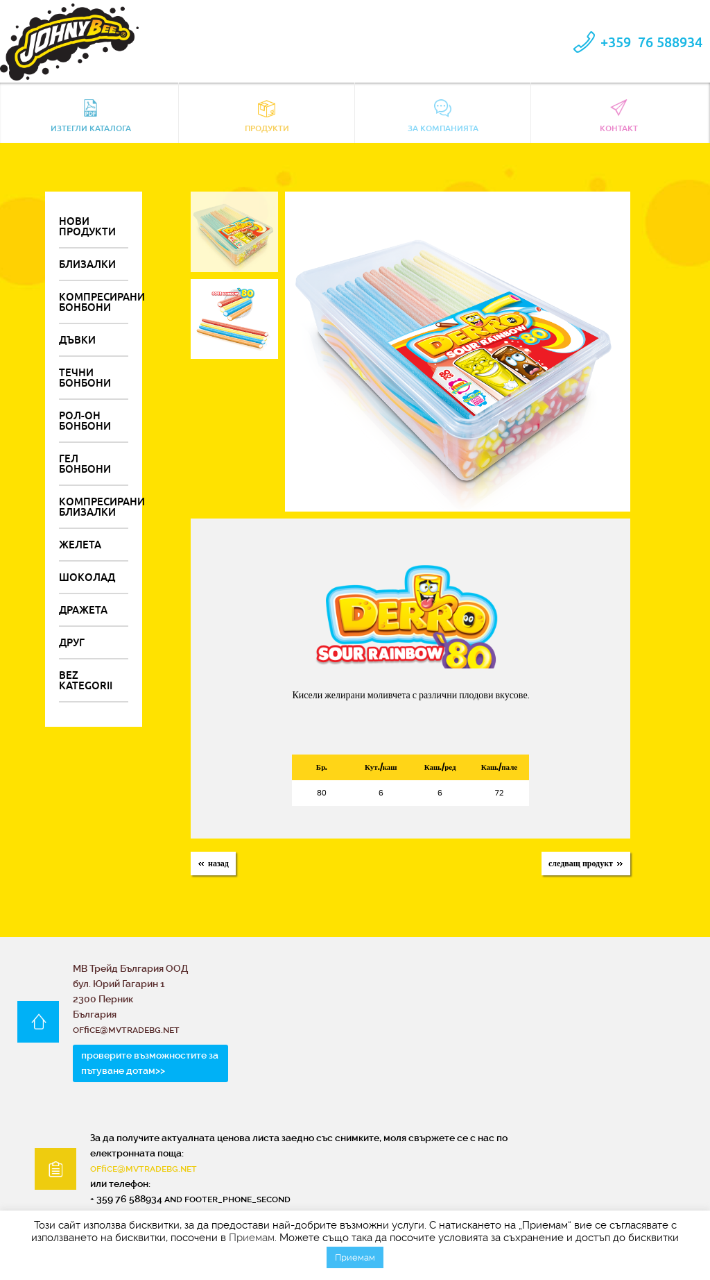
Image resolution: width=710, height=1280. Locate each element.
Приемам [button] (355, 1257)
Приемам (252, 1237)
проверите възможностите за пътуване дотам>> (149, 1063)
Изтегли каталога (91, 116)
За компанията (443, 116)
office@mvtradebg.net (143, 1168)
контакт (619, 116)
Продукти (267, 116)
